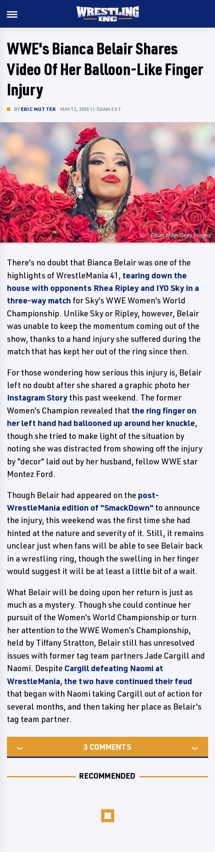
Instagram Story (37, 397)
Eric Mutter (38, 109)
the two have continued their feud (128, 681)
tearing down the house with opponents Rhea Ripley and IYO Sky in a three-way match (103, 288)
